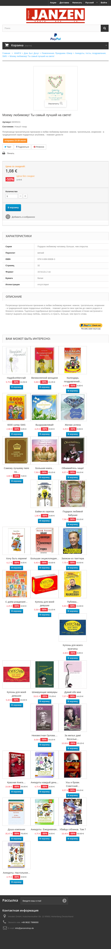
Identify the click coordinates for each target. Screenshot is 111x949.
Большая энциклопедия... (45, 558)
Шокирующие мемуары (44, 692)
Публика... (72, 601)
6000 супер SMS (16, 424)
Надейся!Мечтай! (16, 377)
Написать (77, 2)
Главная (6, 53)
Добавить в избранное (23, 217)
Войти (104, 2)
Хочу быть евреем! (16, 558)
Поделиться (22, 147)
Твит (7, 147)
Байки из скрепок (44, 511)
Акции (53, 2)
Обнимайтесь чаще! (73, 468)
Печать (10, 153)
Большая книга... (44, 468)
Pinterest (39, 147)
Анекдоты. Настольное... (16, 872)
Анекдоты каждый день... (45, 782)
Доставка (64, 2)
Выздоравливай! (45, 424)
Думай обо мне (72, 692)
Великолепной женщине (44, 377)
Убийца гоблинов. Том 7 (73, 829)
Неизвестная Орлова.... (44, 735)
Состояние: (8, 126)
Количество (12, 191)
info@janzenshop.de (24, 928)
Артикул (6, 122)
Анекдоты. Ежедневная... (45, 829)
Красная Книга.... (16, 782)
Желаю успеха (73, 424)
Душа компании (16, 829)
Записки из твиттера (73, 558)
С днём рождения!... (16, 601)
